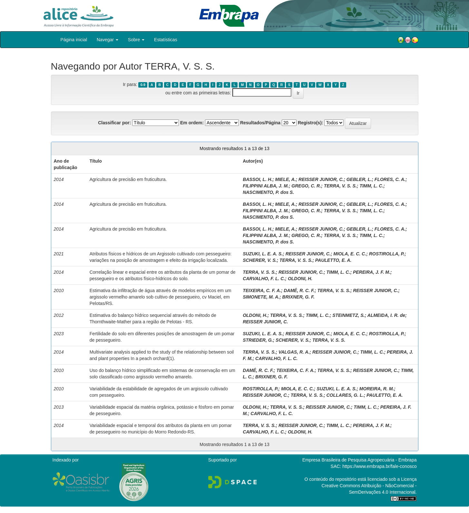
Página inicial (74, 39)
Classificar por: (114, 122)
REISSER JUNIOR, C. (321, 179)
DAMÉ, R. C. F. (299, 290)
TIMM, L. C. (371, 185)
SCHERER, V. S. (260, 260)
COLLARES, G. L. (345, 395)
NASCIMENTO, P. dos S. (268, 192)
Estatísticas (165, 39)
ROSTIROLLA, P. (387, 253)
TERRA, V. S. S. (340, 185)
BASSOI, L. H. (257, 179)
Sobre (136, 39)
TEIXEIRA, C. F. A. (262, 290)
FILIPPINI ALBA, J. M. (266, 185)
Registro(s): (310, 122)
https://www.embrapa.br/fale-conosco (379, 466)
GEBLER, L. (359, 179)
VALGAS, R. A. (293, 352)
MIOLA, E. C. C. (349, 253)
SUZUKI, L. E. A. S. (263, 253)
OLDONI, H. (300, 278)
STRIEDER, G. (258, 340)
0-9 (143, 85)
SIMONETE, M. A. (261, 296)
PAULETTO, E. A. (333, 260)
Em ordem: (192, 122)
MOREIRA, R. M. (376, 388)
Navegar (107, 39)
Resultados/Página (260, 122)
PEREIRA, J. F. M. (371, 272)
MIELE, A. (285, 179)
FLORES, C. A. (390, 179)
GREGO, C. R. (306, 185)
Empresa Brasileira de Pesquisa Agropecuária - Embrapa (359, 459)
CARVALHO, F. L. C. (264, 278)
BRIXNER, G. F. (298, 296)
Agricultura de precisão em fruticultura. (128, 179)
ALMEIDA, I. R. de (386, 315)
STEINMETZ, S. (348, 315)
